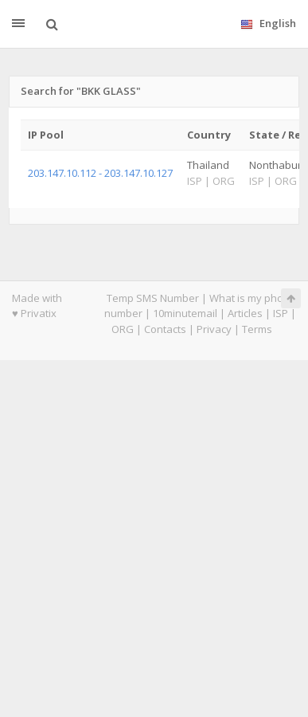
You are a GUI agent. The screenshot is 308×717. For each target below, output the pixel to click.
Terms (257, 329)
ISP (280, 313)
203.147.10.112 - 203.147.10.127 (100, 173)
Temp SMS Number (153, 298)
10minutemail (185, 313)
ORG (122, 329)
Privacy (214, 329)
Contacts (165, 329)
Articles (245, 313)
